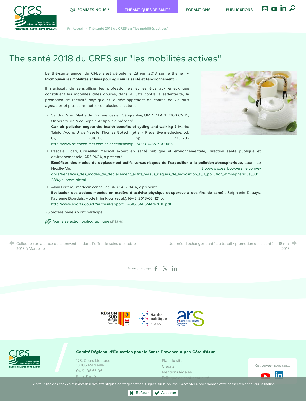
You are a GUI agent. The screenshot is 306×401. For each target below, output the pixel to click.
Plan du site (172, 360)
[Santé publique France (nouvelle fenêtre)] (153, 318)
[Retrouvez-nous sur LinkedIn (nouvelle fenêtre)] (279, 375)
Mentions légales (177, 372)
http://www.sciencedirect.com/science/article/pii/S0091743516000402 (112, 144)
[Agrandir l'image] (249, 102)
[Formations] (198, 6)
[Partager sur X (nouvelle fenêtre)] (165, 268)
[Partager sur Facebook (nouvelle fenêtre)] (156, 268)
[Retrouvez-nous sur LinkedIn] (283, 6)
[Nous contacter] (265, 6)
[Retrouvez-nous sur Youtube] (274, 6)
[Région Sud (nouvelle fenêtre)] (115, 318)
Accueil (78, 28)
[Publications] (239, 6)
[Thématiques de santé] (147, 6)
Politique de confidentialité (185, 377)
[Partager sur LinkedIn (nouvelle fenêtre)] (174, 268)
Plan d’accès (87, 376)
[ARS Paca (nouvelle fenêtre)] (190, 318)
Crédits (168, 366)
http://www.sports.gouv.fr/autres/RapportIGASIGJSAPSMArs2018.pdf (111, 204)
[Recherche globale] (292, 6)
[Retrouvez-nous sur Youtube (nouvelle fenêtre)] (265, 375)
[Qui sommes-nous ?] (89, 6)
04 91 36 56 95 (89, 370)
